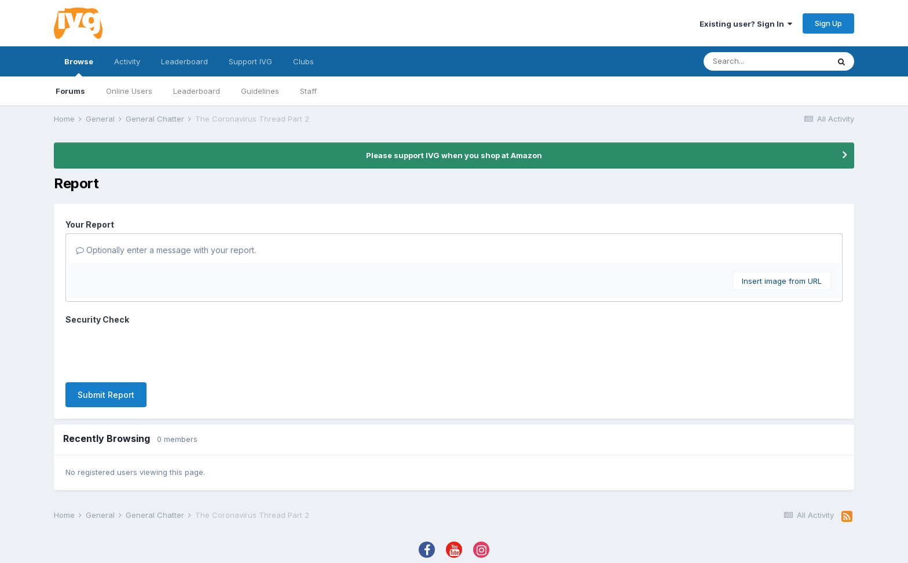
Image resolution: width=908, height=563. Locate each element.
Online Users (129, 91)
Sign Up (828, 23)
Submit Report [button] (106, 395)
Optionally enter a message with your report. (166, 250)
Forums (70, 91)
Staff (308, 91)
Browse (78, 66)
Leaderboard (196, 91)
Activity (127, 61)
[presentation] (153, 351)
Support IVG (250, 61)
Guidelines (260, 91)
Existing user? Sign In (746, 23)
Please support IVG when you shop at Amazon (454, 155)
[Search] (766, 61)
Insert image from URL (782, 281)
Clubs (303, 61)
